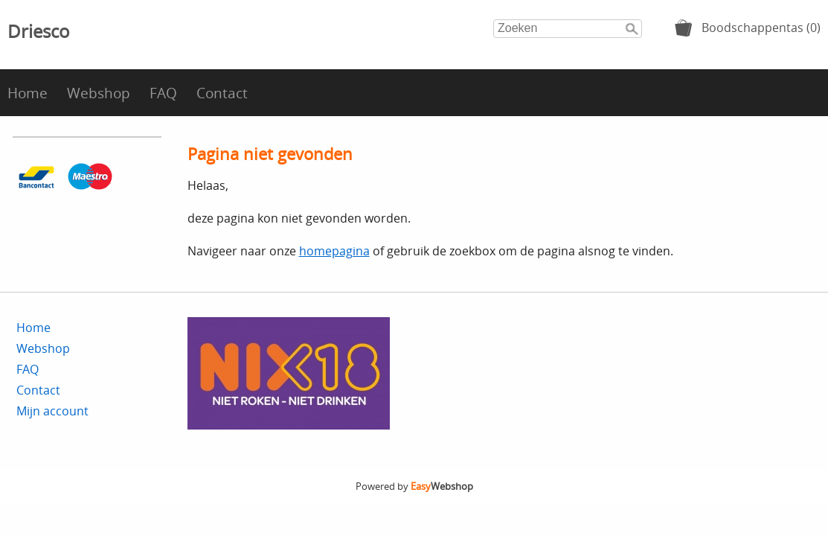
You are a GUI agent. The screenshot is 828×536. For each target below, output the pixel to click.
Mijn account (52, 411)
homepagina (334, 251)
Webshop (98, 93)
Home (27, 93)
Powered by (414, 486)
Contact (222, 93)
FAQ (163, 93)
